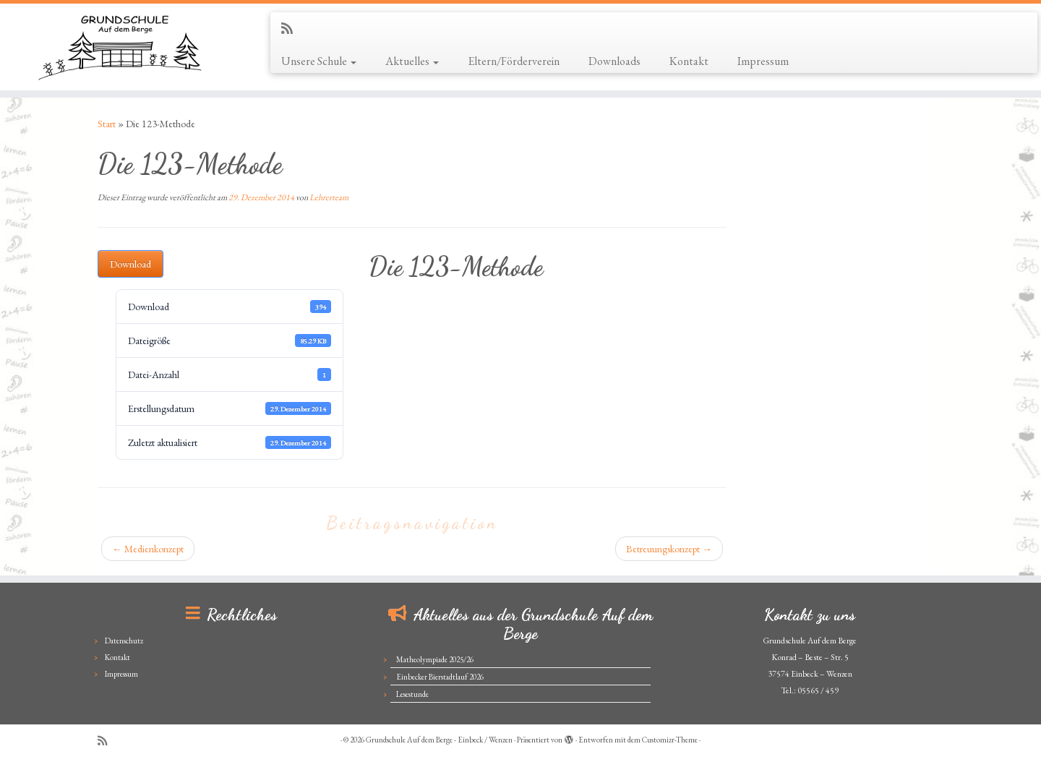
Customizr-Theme (670, 740)
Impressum (763, 61)
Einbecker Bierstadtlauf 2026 (440, 677)
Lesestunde (412, 694)
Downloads (614, 61)
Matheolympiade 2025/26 (435, 659)
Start (107, 123)
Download (130, 263)
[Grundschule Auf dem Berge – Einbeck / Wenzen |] (120, 47)
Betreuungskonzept (669, 548)
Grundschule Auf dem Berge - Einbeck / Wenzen (439, 740)
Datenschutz (124, 640)
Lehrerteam (328, 197)
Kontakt (688, 61)
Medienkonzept (148, 548)
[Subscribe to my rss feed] (291, 28)
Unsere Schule (318, 61)
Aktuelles (412, 61)
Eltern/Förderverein (514, 61)
